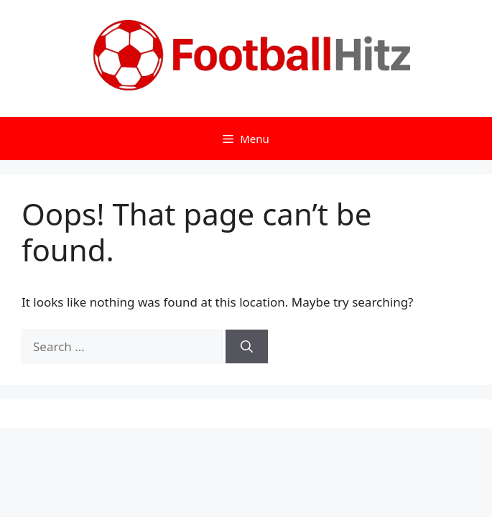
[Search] (247, 347)
